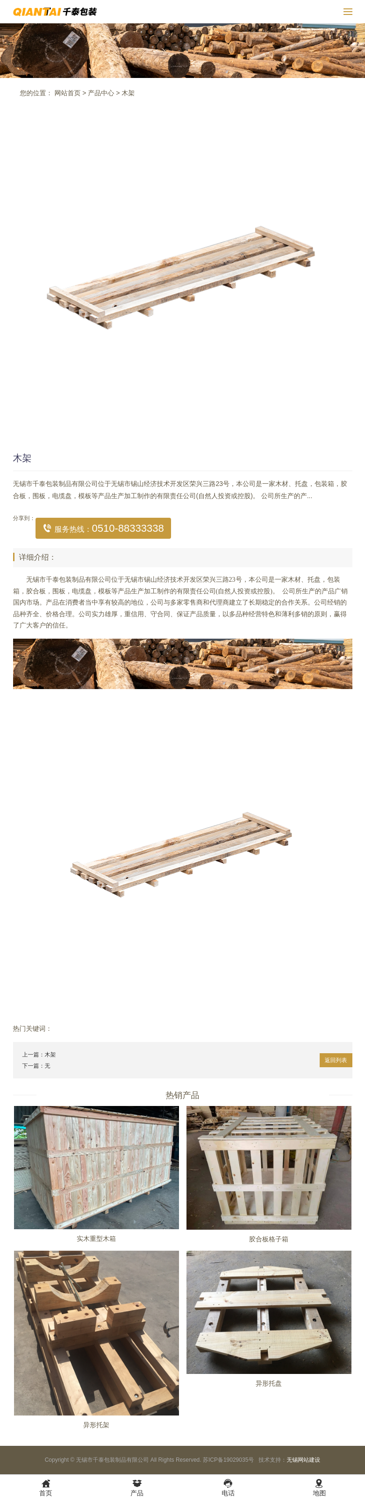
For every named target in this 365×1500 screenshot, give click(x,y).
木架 (128, 93)
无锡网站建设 (303, 1460)
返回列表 (336, 1060)
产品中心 (101, 93)
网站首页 (67, 93)
